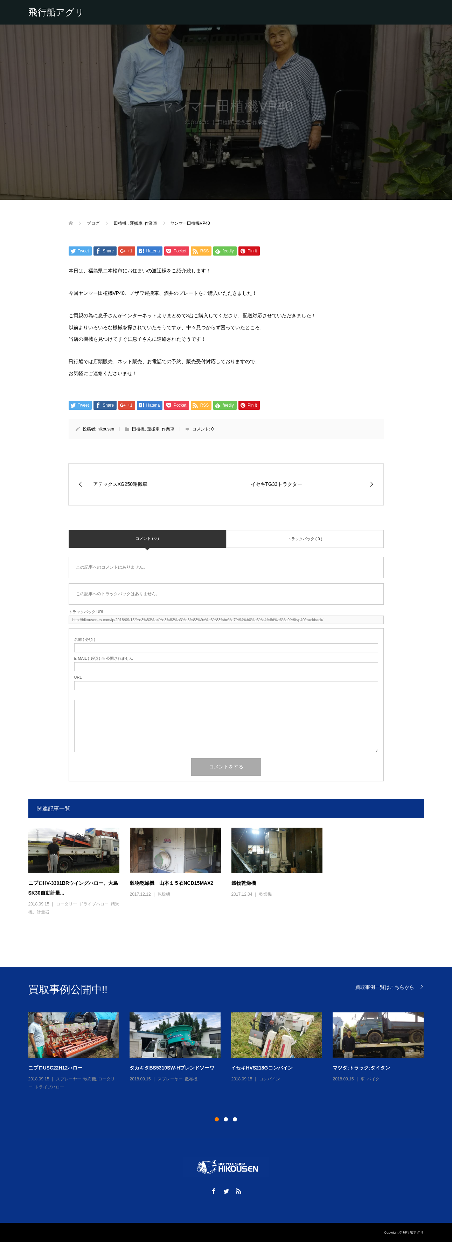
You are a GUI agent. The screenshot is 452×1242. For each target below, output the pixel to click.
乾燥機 (164, 894)
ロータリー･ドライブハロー (82, 904)
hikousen (105, 429)
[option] (231, 1051)
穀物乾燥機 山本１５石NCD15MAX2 (172, 883)
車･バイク (370, 1079)
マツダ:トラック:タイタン (361, 1068)
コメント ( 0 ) (147, 538)
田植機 (138, 429)
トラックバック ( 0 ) (304, 539)
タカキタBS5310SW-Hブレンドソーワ (172, 1068)
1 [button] (217, 1119)
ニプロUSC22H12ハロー (55, 1068)
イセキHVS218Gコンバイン (261, 1068)
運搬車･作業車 (160, 429)
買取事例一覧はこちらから (384, 987)
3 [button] (235, 1119)
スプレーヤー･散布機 (76, 1079)
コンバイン (269, 1079)
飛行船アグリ (56, 12)
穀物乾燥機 (243, 883)
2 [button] (226, 1119)
